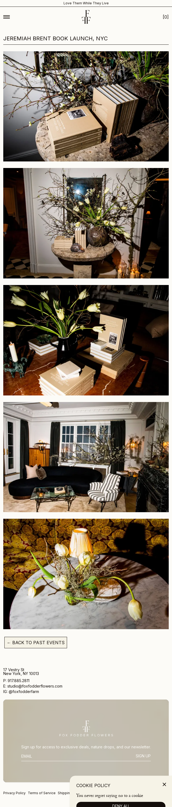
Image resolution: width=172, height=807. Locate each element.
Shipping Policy (70, 793)
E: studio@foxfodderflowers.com (32, 686)
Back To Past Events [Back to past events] (36, 642)
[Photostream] (155, 801)
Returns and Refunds (101, 793)
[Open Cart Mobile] (166, 17)
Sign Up (143, 756)
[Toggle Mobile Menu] (6, 17)
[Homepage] (86, 17)
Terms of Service (42, 793)
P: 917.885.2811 (17, 681)
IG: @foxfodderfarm (21, 692)
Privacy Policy (14, 793)
